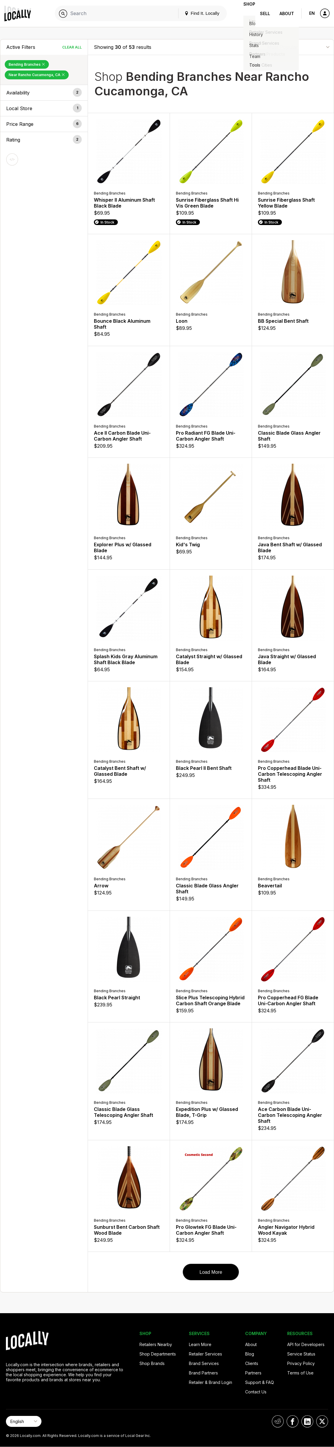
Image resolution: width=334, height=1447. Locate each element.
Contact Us (255, 1391)
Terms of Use (300, 1372)
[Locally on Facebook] (292, 1421)
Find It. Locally (192, 13)
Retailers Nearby (155, 1344)
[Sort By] (298, 47)
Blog (249, 1353)
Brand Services (204, 1363)
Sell (265, 13)
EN (312, 13)
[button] (44, 92)
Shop (244, 13)
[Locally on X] (322, 1421)
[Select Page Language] (23, 1421)
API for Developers (306, 1344)
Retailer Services (205, 1353)
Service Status (301, 1353)
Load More (211, 1272)
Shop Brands (152, 1363)
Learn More (200, 1344)
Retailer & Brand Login (210, 1382)
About (287, 13)
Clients (251, 1363)
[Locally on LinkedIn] (307, 1421)
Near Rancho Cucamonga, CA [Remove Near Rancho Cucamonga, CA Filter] (37, 75)
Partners (253, 1372)
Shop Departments (157, 1353)
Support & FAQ (259, 1382)
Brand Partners (203, 1372)
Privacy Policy (301, 1363)
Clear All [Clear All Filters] (72, 47)
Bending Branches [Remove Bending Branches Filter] (27, 64)
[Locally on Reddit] (278, 1421)
